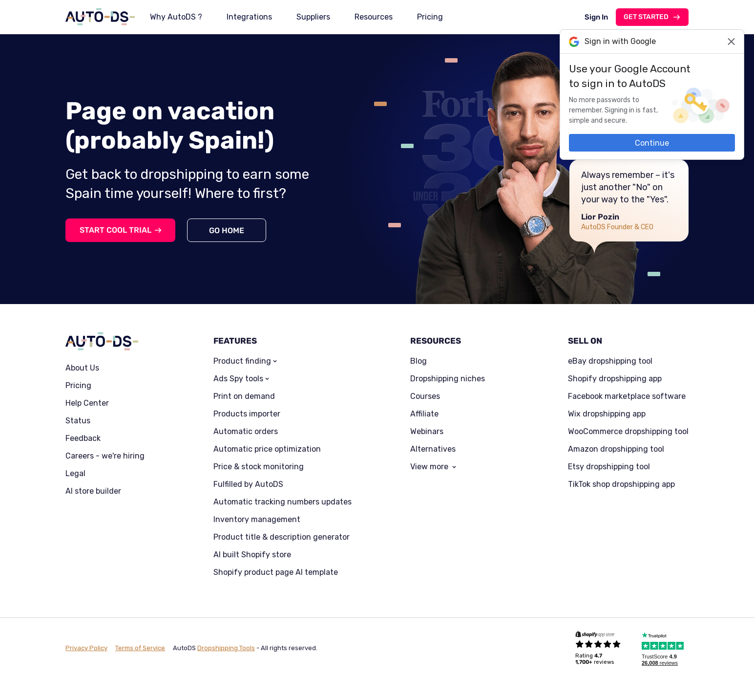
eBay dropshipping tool (610, 361)
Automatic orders (245, 432)
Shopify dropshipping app (615, 379)
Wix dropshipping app (607, 414)
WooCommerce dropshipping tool (628, 432)
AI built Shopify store (252, 555)
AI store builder (93, 491)
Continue (652, 143)
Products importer (246, 414)
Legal (75, 474)
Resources (374, 17)
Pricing (430, 17)
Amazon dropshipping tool (616, 449)
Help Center (87, 403)
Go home (226, 230)
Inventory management (256, 520)
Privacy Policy (86, 648)
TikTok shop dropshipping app (621, 484)
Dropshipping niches (447, 379)
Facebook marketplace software (627, 396)
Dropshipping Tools (226, 648)
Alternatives (433, 449)
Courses (425, 396)
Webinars (426, 432)
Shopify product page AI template (275, 572)
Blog (418, 361)
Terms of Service (140, 648)
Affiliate (424, 414)
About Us (82, 368)
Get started (646, 17)
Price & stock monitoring (258, 467)
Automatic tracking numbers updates (282, 502)
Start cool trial (115, 230)
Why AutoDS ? (176, 17)
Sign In (596, 17)
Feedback (83, 438)
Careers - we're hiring (105, 456)
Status (77, 421)
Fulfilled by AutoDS (248, 484)
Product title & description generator (281, 537)
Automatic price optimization (267, 449)
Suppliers (313, 17)
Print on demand (244, 396)
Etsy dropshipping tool (609, 467)
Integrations (249, 17)
